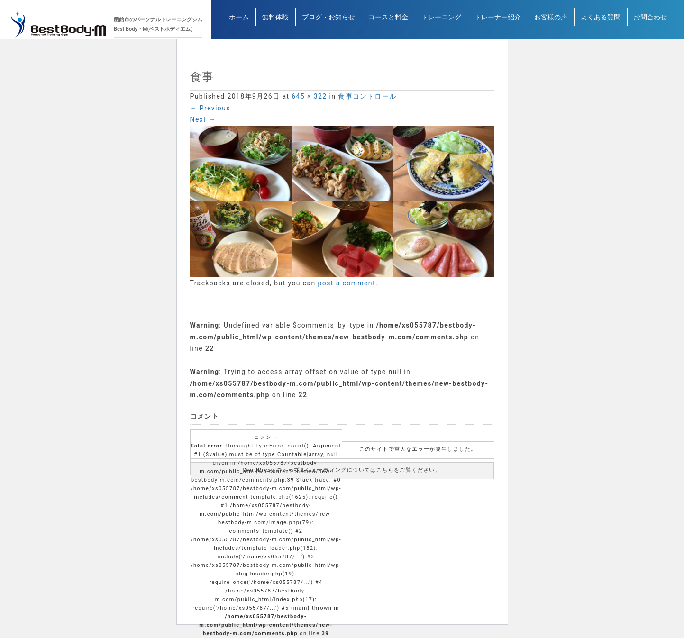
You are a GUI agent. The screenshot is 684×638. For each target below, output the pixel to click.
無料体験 (275, 21)
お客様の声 (550, 21)
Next (203, 119)
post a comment (346, 283)
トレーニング (441, 21)
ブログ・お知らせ (328, 21)
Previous (210, 108)
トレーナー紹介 (497, 21)
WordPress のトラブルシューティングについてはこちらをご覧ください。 (342, 470)
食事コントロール (367, 96)
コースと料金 (388, 21)
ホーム (239, 21)
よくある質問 (600, 21)
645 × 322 (309, 96)
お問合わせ (650, 21)
